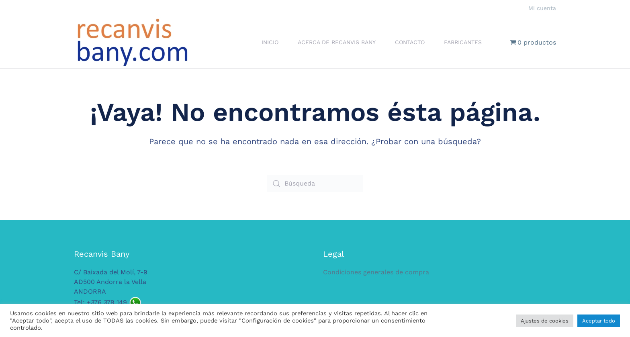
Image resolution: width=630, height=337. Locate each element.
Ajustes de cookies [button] (545, 321)
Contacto (410, 42)
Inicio (270, 42)
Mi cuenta (542, 8)
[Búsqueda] (315, 183)
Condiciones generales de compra (376, 272)
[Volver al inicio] (132, 42)
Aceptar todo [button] (598, 321)
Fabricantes (463, 42)
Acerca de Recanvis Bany (337, 42)
